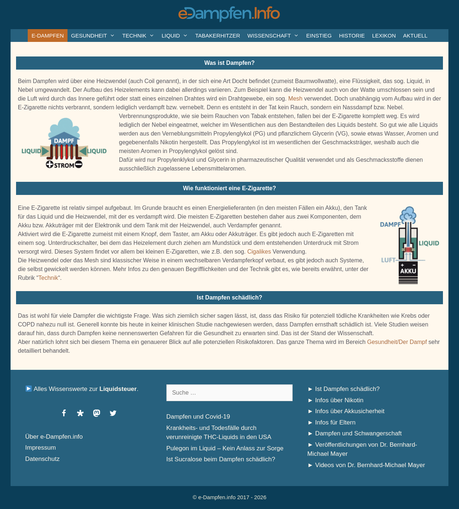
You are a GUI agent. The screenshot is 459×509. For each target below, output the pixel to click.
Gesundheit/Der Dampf (397, 342)
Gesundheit (95, 35)
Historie (352, 35)
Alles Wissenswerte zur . (82, 388)
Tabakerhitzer (217, 35)
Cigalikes (259, 251)
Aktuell (415, 35)
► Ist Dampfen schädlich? (343, 388)
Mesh (295, 98)
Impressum (40, 447)
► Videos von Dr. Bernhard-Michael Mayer (366, 465)
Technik (140, 35)
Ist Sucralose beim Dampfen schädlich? (220, 459)
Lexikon (384, 35)
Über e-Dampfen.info (54, 436)
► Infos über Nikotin (335, 400)
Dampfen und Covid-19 (198, 416)
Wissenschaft (274, 35)
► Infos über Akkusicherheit (346, 411)
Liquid (177, 35)
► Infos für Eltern (331, 422)
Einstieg (319, 35)
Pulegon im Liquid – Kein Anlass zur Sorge (225, 448)
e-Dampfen (47, 35)
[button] (63, 413)
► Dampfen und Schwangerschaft (354, 433)
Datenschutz (42, 458)
